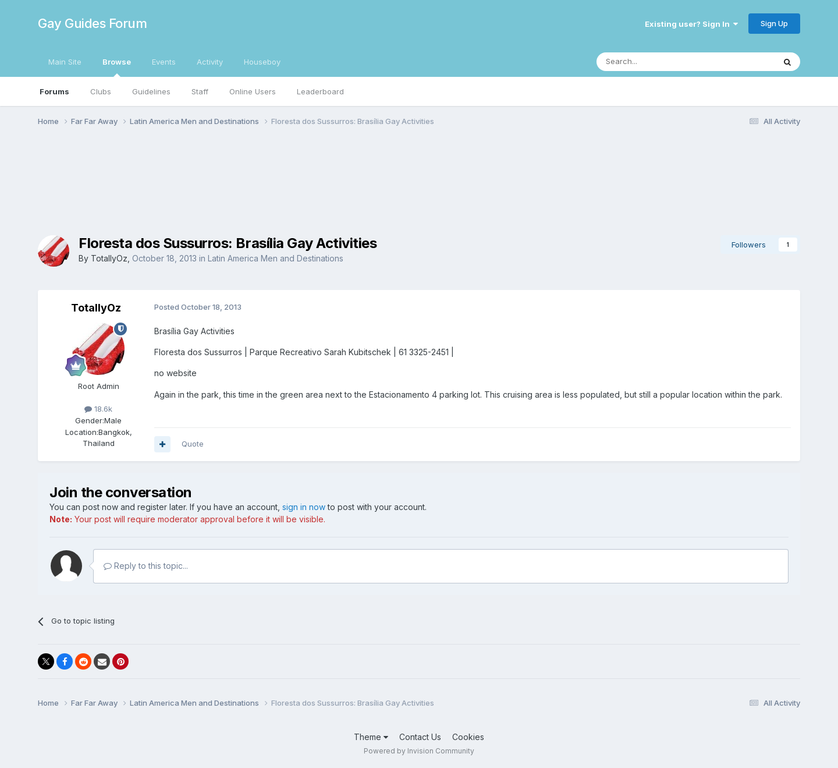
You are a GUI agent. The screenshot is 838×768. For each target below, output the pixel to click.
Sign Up (774, 23)
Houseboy (262, 61)
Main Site (64, 61)
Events (164, 61)
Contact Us (420, 737)
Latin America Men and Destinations (275, 258)
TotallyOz (109, 258)
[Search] (655, 61)
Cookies (468, 737)
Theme (371, 737)
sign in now (303, 507)
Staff (199, 91)
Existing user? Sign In (691, 24)
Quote (193, 443)
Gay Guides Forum (92, 23)
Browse (116, 67)
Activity (210, 61)
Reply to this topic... (146, 566)
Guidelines (151, 91)
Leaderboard (320, 91)
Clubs (100, 91)
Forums (54, 91)
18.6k (98, 408)
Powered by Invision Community (419, 750)
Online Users (252, 91)
